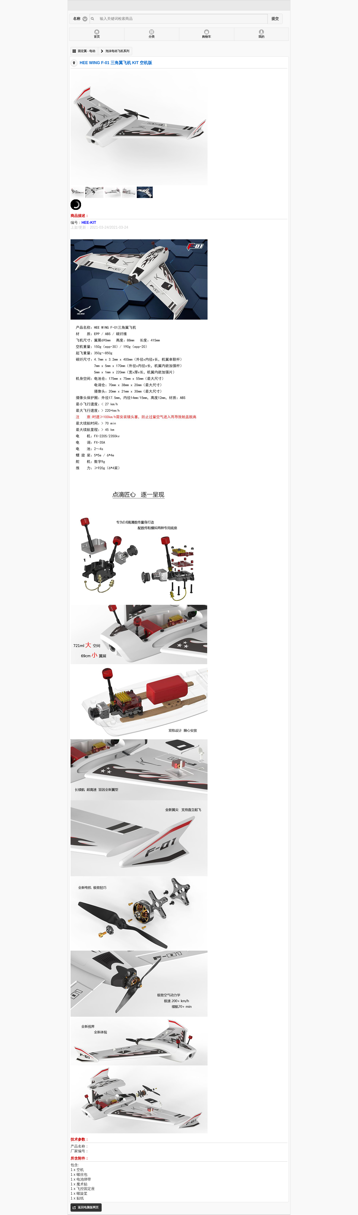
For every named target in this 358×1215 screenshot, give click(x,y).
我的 (261, 36)
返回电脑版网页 (88, 1207)
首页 (97, 36)
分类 (152, 36)
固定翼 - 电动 (86, 51)
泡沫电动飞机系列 (117, 51)
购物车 (206, 36)
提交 (275, 19)
